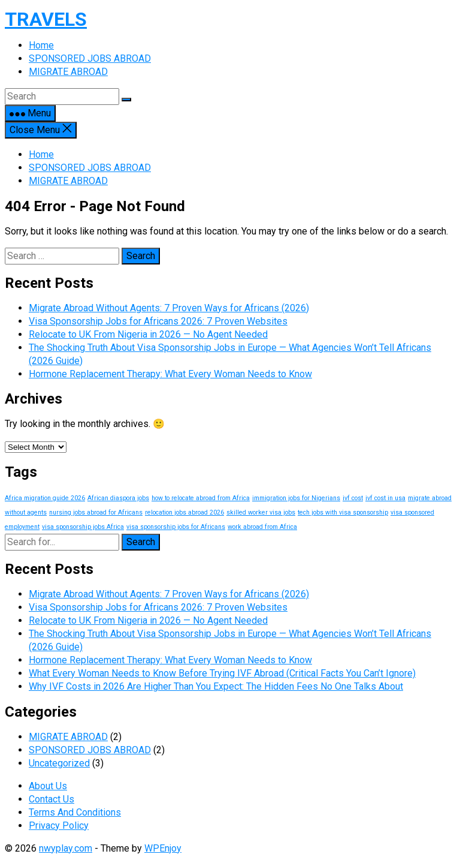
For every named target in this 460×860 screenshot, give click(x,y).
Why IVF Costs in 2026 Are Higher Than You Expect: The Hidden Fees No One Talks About (216, 686)
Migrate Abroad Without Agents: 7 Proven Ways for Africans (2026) (169, 308)
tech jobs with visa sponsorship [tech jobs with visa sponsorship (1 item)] (343, 512)
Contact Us (51, 799)
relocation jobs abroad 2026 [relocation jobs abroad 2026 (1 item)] (184, 512)
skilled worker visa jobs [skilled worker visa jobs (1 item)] (260, 512)
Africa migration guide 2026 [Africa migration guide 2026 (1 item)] (45, 498)
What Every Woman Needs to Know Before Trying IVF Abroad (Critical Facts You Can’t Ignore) (222, 673)
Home (41, 154)
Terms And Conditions (75, 812)
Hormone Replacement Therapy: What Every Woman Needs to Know (170, 374)
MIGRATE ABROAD (68, 181)
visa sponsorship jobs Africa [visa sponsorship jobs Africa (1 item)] (83, 527)
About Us (48, 786)
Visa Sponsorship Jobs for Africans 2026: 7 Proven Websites (158, 321)
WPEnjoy (162, 848)
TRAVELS (46, 19)
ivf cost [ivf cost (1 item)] (353, 498)
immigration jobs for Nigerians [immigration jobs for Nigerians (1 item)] (296, 498)
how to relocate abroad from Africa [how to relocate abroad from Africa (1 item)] (201, 498)
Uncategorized (59, 763)
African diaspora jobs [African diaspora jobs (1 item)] (118, 498)
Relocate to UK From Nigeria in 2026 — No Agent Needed (148, 334)
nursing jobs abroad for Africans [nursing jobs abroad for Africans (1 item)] (96, 512)
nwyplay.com (65, 848)
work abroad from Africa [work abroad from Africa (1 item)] (262, 527)
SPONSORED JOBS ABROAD (90, 167)
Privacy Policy (59, 825)
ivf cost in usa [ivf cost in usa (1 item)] (385, 498)
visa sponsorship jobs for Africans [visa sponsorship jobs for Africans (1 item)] (175, 527)
